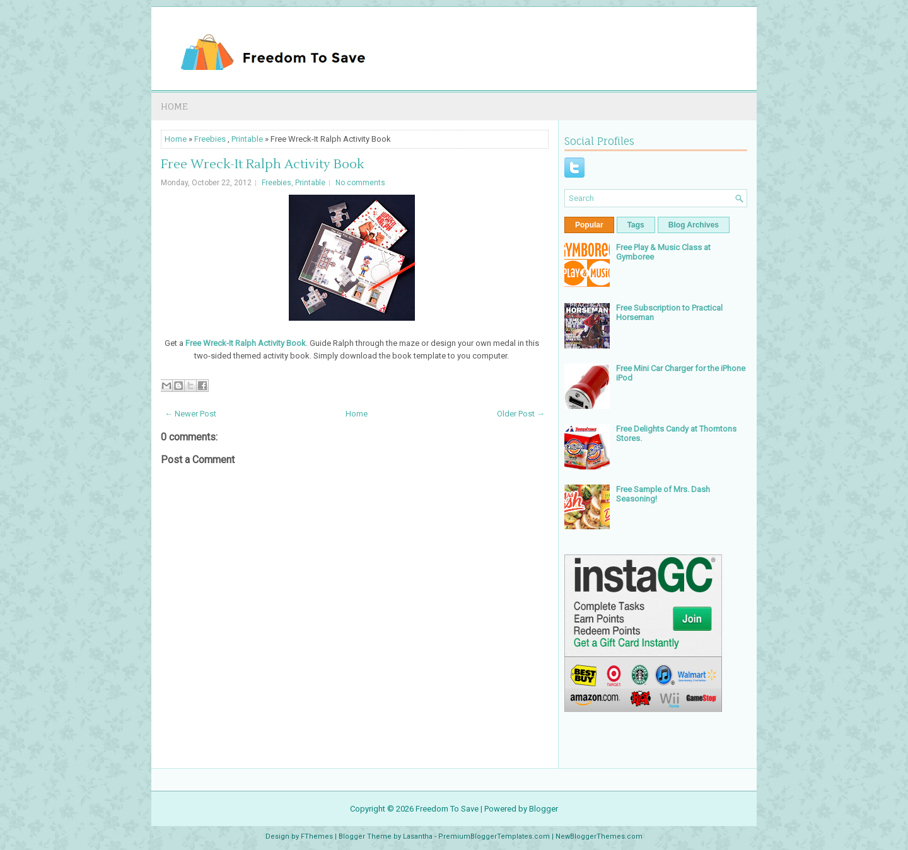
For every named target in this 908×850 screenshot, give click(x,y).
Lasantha (418, 836)
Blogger (543, 808)
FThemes (317, 836)
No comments (360, 182)
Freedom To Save (447, 808)
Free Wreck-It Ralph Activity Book (262, 164)
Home (174, 106)
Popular (589, 225)
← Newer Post (190, 413)
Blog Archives (693, 225)
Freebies (210, 139)
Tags (635, 225)
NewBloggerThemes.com (599, 836)
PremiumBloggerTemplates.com (494, 836)
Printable (247, 139)
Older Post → (521, 413)
